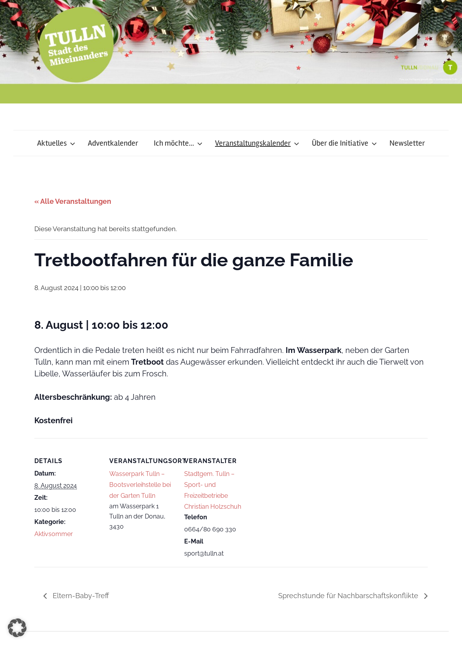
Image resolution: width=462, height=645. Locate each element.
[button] (17, 628)
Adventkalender (113, 143)
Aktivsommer (53, 534)
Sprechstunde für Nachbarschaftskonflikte (349, 596)
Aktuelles (56, 143)
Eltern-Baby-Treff (80, 596)
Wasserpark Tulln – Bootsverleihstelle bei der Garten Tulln (140, 484)
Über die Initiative (344, 143)
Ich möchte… (178, 143)
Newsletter (407, 143)
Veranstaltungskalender (257, 143)
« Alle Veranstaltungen (72, 201)
